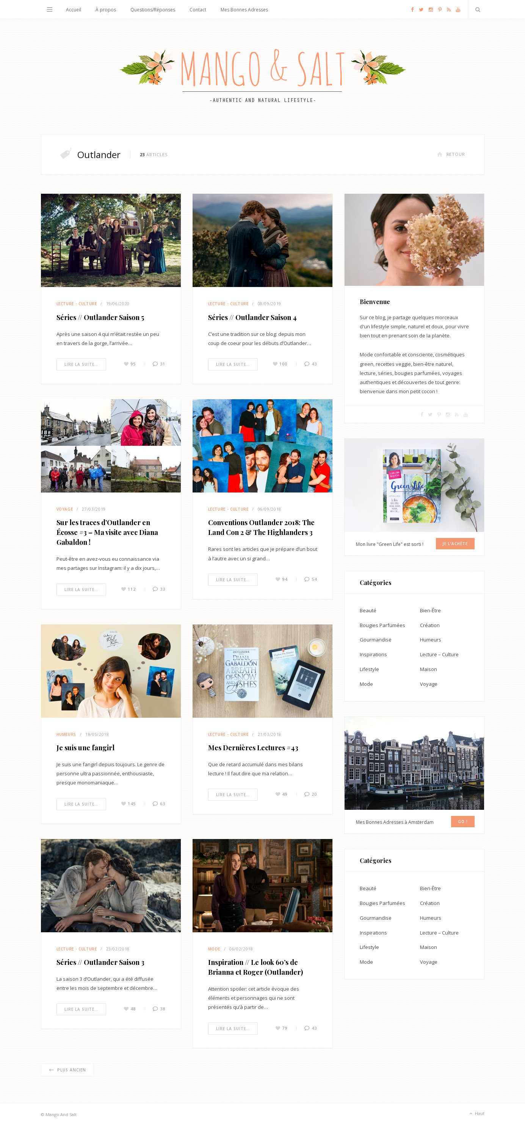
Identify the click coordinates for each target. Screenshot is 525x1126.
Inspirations (373, 654)
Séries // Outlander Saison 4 (252, 317)
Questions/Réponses (152, 9)
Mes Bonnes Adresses (244, 9)
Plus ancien (67, 1070)
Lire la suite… (81, 364)
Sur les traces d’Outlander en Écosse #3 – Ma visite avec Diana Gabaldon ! (107, 532)
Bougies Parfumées (382, 625)
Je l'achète (455, 543)
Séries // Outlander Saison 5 (100, 317)
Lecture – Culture (439, 654)
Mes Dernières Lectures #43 (253, 747)
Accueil (73, 9)
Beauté (368, 610)
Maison (428, 669)
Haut (476, 1113)
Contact (198, 9)
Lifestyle (369, 669)
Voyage (64, 509)
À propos (106, 9)
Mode (214, 949)
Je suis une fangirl (85, 747)
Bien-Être (430, 610)
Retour (451, 154)
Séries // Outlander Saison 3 (100, 962)
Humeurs (66, 734)
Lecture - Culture (76, 303)
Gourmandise (376, 639)
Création (430, 625)
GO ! (463, 821)
